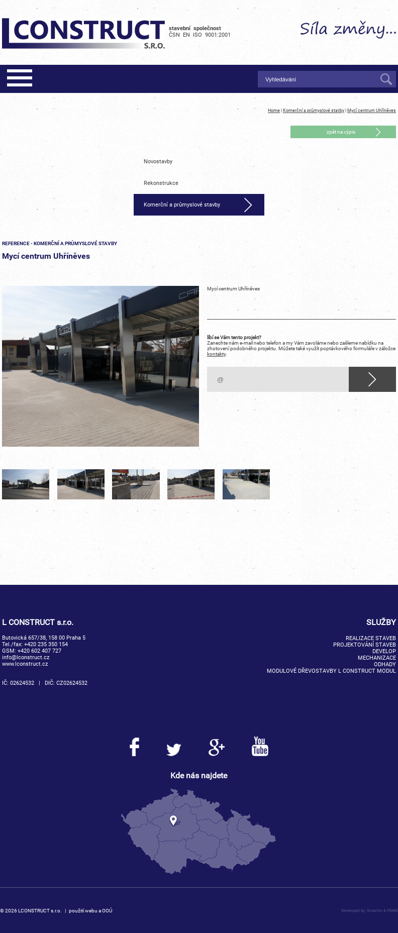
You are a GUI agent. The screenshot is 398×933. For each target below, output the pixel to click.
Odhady (385, 664)
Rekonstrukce (161, 183)
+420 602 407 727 (39, 651)
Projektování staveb (364, 645)
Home (274, 110)
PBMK (392, 910)
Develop (384, 651)
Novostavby (158, 161)
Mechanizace (377, 658)
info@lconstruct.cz (25, 657)
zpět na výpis (341, 132)
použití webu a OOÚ (90, 910)
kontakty (216, 354)
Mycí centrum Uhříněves (371, 110)
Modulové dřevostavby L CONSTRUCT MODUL (331, 671)
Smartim (374, 910)
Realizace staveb (371, 638)
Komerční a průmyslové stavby (313, 110)
